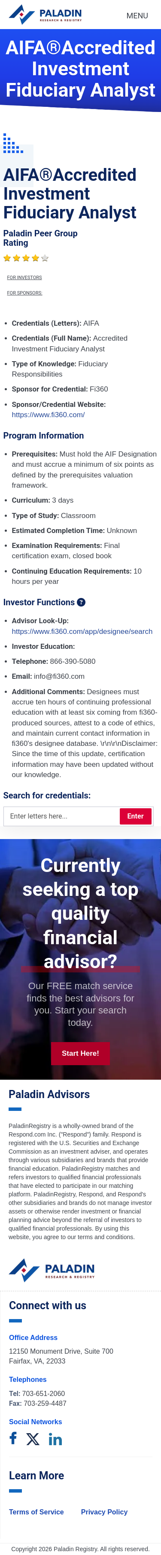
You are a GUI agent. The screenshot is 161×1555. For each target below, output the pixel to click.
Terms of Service (36, 1512)
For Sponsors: (24, 293)
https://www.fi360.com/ (48, 415)
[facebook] (13, 1439)
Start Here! (80, 1053)
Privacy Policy (104, 1512)
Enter (136, 816)
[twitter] (32, 1440)
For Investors (24, 278)
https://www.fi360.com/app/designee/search (82, 631)
